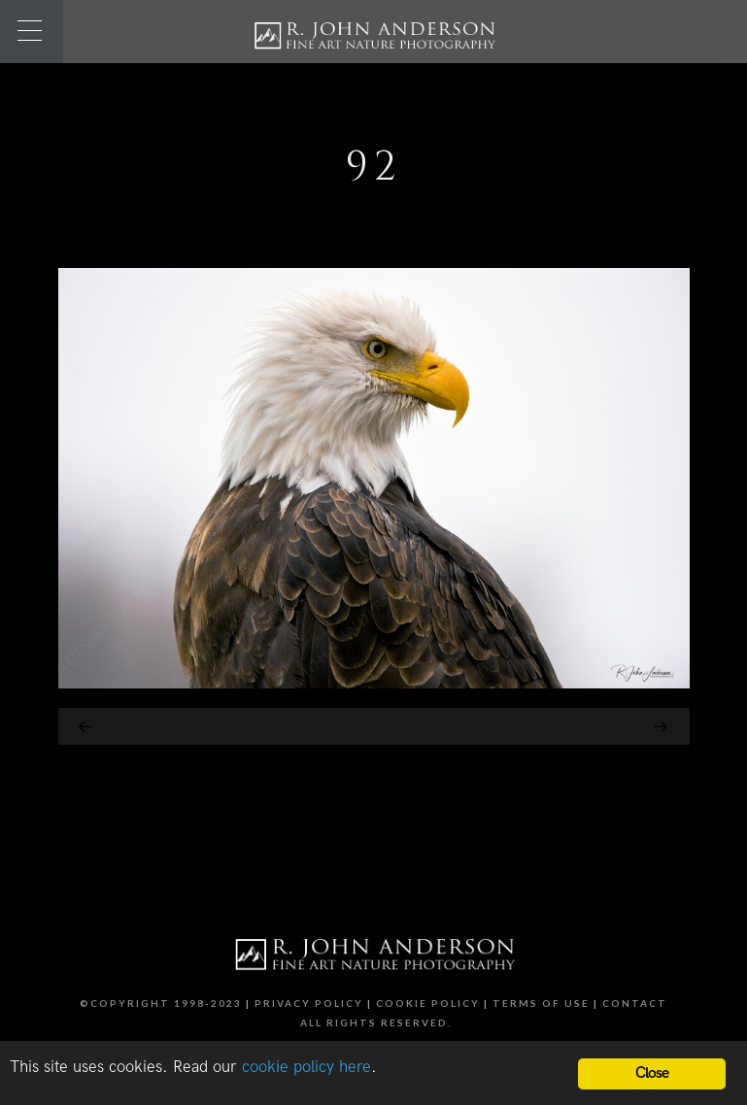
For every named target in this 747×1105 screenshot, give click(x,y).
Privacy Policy (309, 1003)
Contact (634, 1003)
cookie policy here (306, 1067)
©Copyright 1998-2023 (161, 1003)
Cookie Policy (428, 1003)
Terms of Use (541, 1003)
